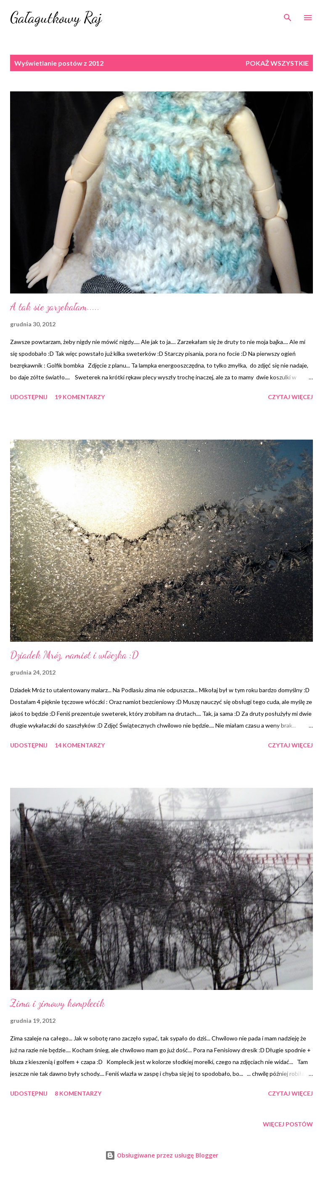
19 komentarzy (80, 396)
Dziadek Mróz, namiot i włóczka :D (74, 655)
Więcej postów (288, 1124)
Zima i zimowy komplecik (57, 1003)
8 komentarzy (78, 1093)
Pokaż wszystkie (277, 63)
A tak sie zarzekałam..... (55, 307)
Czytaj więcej (290, 396)
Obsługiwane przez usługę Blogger (161, 1155)
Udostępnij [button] (29, 396)
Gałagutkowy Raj (56, 17)
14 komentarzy (80, 745)
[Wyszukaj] (288, 15)
